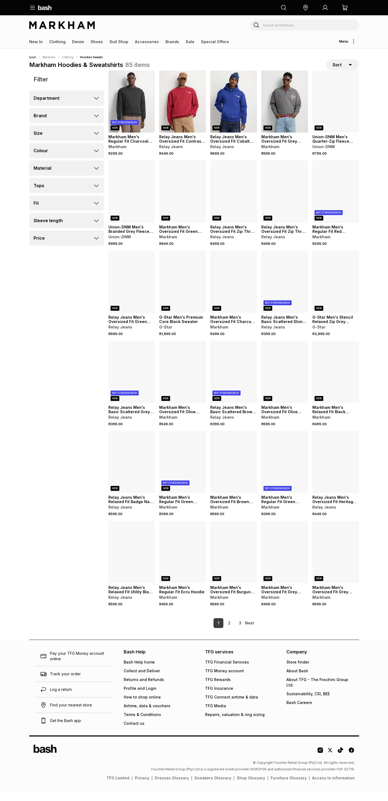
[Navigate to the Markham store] (62, 25)
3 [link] (231, 631)
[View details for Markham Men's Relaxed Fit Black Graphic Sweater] (335, 380)
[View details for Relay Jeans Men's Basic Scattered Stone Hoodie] (284, 290)
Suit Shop (118, 41)
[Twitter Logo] (330, 761)
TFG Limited (117, 786)
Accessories (147, 41)
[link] (250, 631)
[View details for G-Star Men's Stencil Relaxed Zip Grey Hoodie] (335, 290)
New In (36, 41)
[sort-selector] (342, 69)
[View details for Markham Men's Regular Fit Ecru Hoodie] (182, 561)
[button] (305, 7)
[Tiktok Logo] (340, 761)
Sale (190, 41)
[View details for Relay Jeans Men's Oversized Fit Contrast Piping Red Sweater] (182, 110)
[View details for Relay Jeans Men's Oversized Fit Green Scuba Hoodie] (131, 290)
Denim (78, 41)
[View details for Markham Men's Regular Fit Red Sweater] (335, 200)
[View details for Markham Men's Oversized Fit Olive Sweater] (182, 380)
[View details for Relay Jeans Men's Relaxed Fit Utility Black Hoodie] (131, 561)
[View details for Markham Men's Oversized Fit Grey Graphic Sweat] (284, 561)
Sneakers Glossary (212, 786)
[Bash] (32, 57)
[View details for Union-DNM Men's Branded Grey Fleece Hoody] (131, 200)
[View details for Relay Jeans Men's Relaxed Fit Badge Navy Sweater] (131, 470)
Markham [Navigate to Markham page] (49, 57)
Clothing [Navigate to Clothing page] (67, 57)
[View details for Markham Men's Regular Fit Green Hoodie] (182, 470)
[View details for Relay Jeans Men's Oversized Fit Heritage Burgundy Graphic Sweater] (335, 470)
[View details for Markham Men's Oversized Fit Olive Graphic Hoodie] (284, 380)
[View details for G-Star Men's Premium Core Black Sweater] (182, 290)
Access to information (333, 786)
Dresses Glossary (172, 786)
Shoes (97, 41)
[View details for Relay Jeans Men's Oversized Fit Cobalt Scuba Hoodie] (233, 110)
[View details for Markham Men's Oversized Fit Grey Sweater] (284, 110)
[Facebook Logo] (351, 761)
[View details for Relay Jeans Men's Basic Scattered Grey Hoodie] (131, 380)
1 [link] (209, 631)
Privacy (142, 786)
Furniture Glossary (289, 786)
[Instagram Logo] (320, 761)
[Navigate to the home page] (45, 7)
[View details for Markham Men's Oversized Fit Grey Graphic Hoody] (335, 561)
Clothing (57, 41)
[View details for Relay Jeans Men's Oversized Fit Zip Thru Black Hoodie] (284, 200)
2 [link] (220, 631)
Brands (172, 41)
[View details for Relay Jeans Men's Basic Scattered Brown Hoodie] (233, 380)
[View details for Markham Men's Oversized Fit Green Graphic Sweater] (182, 200)
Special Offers (215, 41)
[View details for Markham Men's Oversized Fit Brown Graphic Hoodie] (233, 470)
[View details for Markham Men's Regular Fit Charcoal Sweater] (131, 110)
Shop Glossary (251, 786)
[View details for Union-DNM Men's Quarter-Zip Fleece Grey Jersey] (335, 110)
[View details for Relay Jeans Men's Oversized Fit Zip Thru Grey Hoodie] (233, 200)
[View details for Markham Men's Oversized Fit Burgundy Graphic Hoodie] (233, 561)
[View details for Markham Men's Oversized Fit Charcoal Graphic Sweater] (233, 290)
